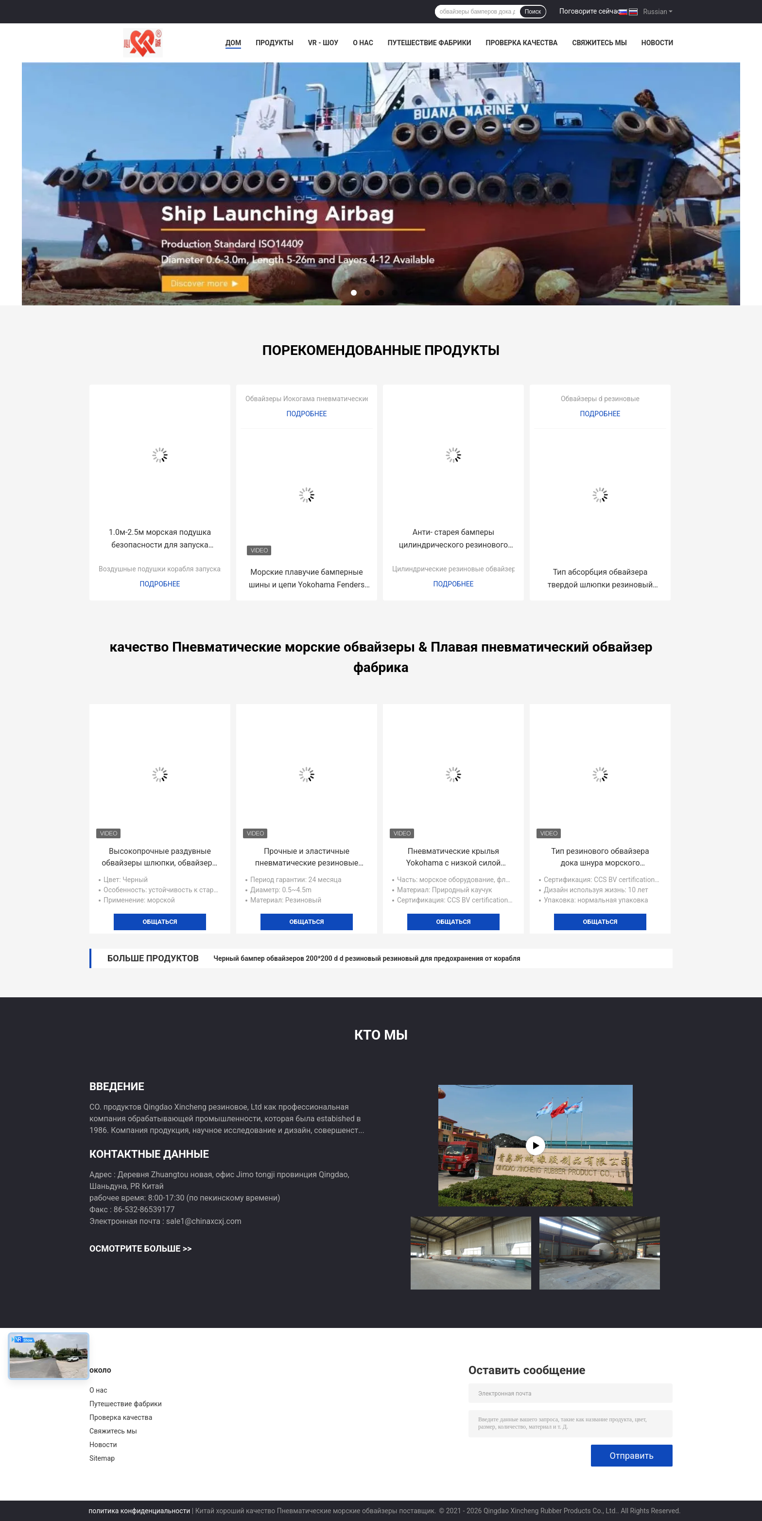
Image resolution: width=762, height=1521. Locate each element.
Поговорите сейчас (590, 11)
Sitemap (102, 1458)
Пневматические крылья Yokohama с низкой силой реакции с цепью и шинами (453, 858)
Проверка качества (521, 43)
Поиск (533, 11)
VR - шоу (323, 43)
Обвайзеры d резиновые (600, 399)
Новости (657, 43)
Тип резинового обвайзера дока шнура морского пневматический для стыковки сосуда (600, 858)
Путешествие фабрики (429, 43)
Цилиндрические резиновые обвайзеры (456, 569)
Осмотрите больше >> (140, 1248)
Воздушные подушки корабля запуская (162, 569)
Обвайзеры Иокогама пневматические (307, 399)
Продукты (275, 43)
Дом (233, 43)
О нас (363, 43)
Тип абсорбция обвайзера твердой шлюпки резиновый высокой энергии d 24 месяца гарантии (600, 579)
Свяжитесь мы (599, 43)
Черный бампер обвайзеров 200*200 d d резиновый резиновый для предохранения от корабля (366, 958)
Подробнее (159, 584)
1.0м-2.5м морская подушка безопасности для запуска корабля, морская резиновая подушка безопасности (160, 539)
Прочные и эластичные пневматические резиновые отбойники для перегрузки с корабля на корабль (307, 858)
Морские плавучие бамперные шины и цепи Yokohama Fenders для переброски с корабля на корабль (306, 579)
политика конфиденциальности (139, 1511)
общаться (160, 921)
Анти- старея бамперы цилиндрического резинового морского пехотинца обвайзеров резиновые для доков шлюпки (453, 539)
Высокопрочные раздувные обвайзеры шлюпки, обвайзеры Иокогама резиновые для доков (160, 858)
